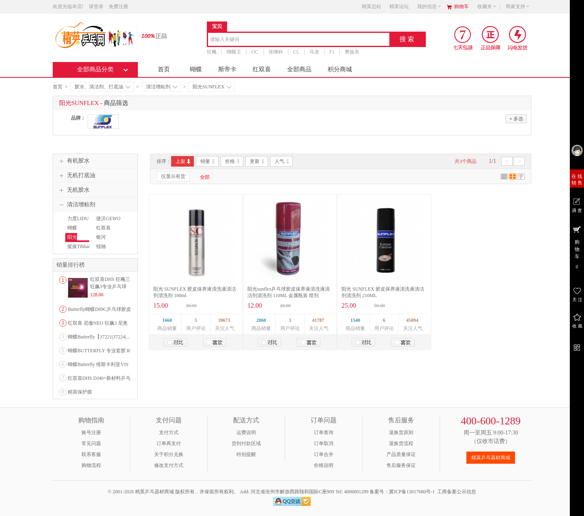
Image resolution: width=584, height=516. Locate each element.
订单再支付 (169, 443)
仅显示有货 (173, 176)
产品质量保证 (401, 454)
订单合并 (323, 454)
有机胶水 (73, 161)
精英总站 (371, 6)
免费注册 (118, 6)
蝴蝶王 (234, 52)
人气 (282, 161)
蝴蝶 (196, 69)
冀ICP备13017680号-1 (412, 492)
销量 (208, 161)
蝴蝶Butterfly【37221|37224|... (99, 337)
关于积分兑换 (168, 454)
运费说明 (246, 432)
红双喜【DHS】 (104, 231)
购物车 (461, 6)
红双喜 (262, 69)
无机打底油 (76, 175)
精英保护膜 (80, 392)
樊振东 (352, 52)
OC (254, 52)
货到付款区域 (246, 443)
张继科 (275, 52)
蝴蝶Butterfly (74, 231)
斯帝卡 (227, 69)
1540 (355, 320)
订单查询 (323, 432)
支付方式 (168, 432)
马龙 (314, 52)
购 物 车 (577, 247)
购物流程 (91, 465)
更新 (258, 161)
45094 (412, 320)
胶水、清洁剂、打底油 (102, 87)
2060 (261, 320)
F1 (332, 52)
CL (296, 52)
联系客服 (91, 454)
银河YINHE (101, 240)
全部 (205, 177)
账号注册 (91, 432)
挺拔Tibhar (78, 246)
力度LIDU (78, 218)
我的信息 (429, 6)
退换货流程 (401, 443)
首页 (164, 69)
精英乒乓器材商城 (490, 457)
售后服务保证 (401, 465)
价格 (233, 161)
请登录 (96, 6)
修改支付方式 (168, 465)
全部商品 (299, 69)
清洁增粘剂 (161, 87)
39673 (224, 320)
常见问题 (91, 443)
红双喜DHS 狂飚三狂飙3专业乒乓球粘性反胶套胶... (110, 286)
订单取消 (323, 443)
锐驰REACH (102, 250)
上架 (183, 161)
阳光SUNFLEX (212, 87)
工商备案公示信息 (456, 492)
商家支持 (518, 6)
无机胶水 (73, 190)
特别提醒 (246, 454)
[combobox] (298, 40)
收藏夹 (487, 6)
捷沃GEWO (108, 218)
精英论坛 (399, 6)
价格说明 (323, 465)
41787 (318, 320)
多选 (516, 119)
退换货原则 (401, 432)
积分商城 (340, 69)
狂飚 (212, 52)
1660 (167, 320)
